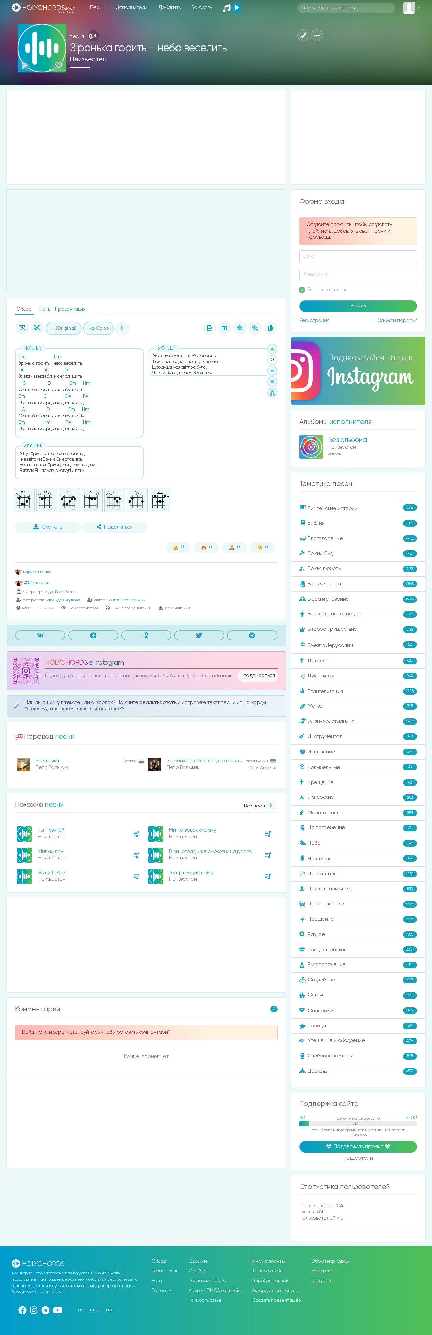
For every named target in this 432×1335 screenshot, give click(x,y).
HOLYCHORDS (66, 662)
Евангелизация (358, 691)
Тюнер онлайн (268, 1271)
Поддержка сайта (207, 1280)
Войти (358, 306)
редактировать (158, 702)
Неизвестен (88, 59)
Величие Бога (358, 584)
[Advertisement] (146, 137)
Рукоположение (358, 965)
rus (80, 1309)
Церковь (358, 1071)
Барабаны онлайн (271, 1280)
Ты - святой (51, 830)
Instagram (321, 1271)
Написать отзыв (205, 1300)
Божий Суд (358, 553)
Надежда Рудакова (62, 600)
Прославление (358, 904)
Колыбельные (358, 767)
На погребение (358, 828)
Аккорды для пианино (275, 1290)
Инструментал (358, 736)
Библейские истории (358, 508)
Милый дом (51, 851)
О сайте (198, 1271)
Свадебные (358, 980)
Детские (358, 661)
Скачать (47, 527)
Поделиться (114, 527)
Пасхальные (358, 874)
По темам (161, 1290)
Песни (97, 7)
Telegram (320, 1280)
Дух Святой (358, 676)
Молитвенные (358, 813)
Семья (358, 995)
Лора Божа (65, 592)
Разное (358, 934)
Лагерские (358, 797)
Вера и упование (358, 599)
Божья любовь (358, 569)
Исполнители (132, 7)
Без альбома (347, 440)
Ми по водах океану (192, 830)
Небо (358, 843)
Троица (358, 1026)
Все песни (258, 806)
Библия (358, 523)
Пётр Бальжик (132, 600)
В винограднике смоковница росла (210, 851)
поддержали (358, 1159)
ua (109, 1309)
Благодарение (358, 538)
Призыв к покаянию (358, 889)
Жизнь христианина (358, 721)
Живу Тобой (51, 872)
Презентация (70, 309)
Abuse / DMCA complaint (215, 1290)
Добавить (170, 7)
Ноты (45, 309)
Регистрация (314, 320)
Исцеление (358, 752)
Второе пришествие (358, 629)
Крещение (358, 782)
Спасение (358, 1010)
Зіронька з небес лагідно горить (204, 760)
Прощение (358, 919)
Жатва (358, 706)
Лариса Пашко (33, 572)
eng (95, 1309)
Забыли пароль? (397, 320)
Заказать (201, 7)
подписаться (259, 675)
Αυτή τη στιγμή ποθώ (191, 872)
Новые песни (165, 1271)
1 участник (37, 582)
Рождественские (358, 949)
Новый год (358, 858)
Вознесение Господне (358, 614)
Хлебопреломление (358, 1056)
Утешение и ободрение (358, 1041)
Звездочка (47, 760)
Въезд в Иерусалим (358, 645)
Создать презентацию (276, 1300)
